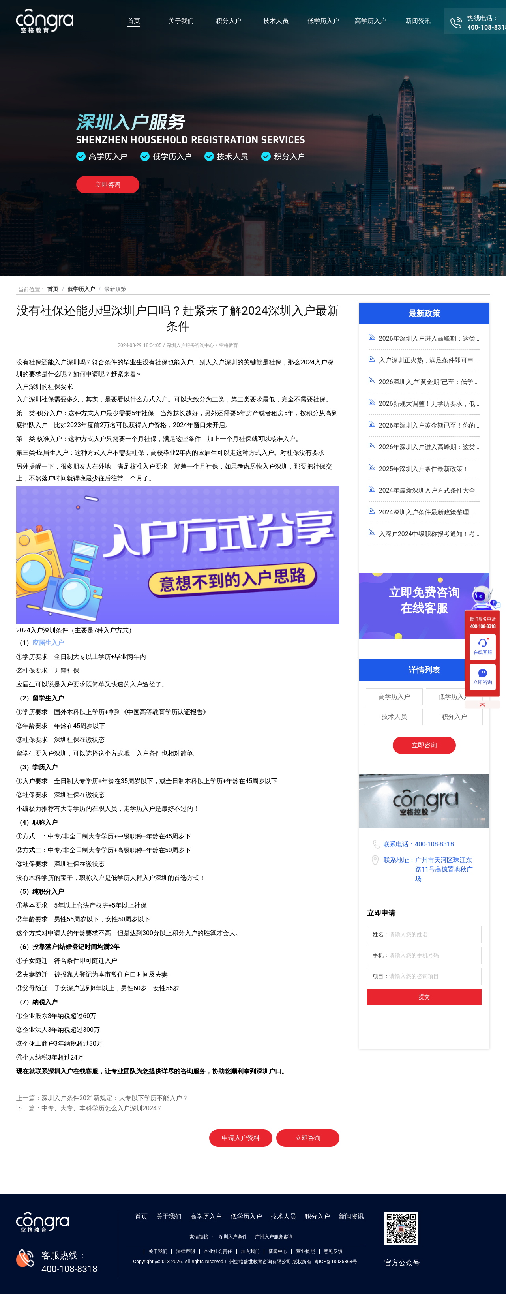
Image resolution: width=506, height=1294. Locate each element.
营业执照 (305, 1251)
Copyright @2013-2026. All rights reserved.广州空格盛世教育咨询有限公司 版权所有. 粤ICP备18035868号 (245, 1261)
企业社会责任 (218, 1251)
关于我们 (181, 20)
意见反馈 (333, 1251)
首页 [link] (52, 289)
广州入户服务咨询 (274, 1237)
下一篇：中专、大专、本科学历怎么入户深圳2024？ (89, 1108)
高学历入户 (370, 20)
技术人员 (276, 20)
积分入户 (228, 20)
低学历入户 (323, 20)
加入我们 (250, 1251)
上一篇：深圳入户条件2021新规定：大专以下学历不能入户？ (102, 1098)
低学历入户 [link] (81, 289)
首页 (133, 20)
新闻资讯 (418, 20)
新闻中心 (277, 1251)
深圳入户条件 (233, 1237)
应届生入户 (48, 643)
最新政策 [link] (115, 289)
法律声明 (185, 1251)
